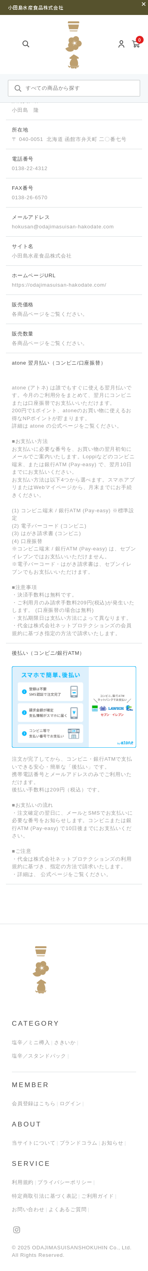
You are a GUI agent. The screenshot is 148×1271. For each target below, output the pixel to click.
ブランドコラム (79, 1143)
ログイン (70, 1103)
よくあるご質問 (68, 1209)
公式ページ (53, 874)
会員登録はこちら (33, 1103)
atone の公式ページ (53, 426)
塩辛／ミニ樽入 (31, 1042)
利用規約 (23, 1182)
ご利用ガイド (97, 1196)
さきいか (65, 1042)
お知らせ (112, 1143)
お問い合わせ (28, 1209)
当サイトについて (33, 1143)
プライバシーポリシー (64, 1182)
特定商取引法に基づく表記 (44, 1196)
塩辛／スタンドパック (39, 1056)
